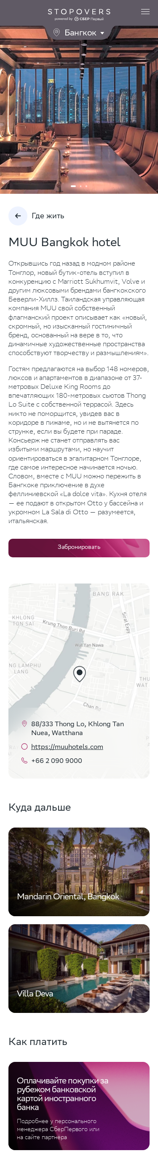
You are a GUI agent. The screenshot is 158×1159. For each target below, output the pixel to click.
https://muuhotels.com (67, 747)
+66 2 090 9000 (56, 761)
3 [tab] (86, 186)
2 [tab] (81, 186)
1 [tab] (73, 186)
